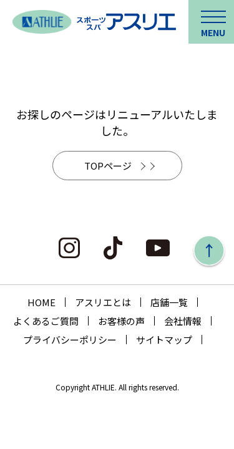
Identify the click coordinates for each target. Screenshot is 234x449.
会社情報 (183, 320)
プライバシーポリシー (70, 339)
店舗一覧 (169, 302)
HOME (41, 302)
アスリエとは (103, 302)
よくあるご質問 (46, 320)
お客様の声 (121, 320)
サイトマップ (164, 339)
